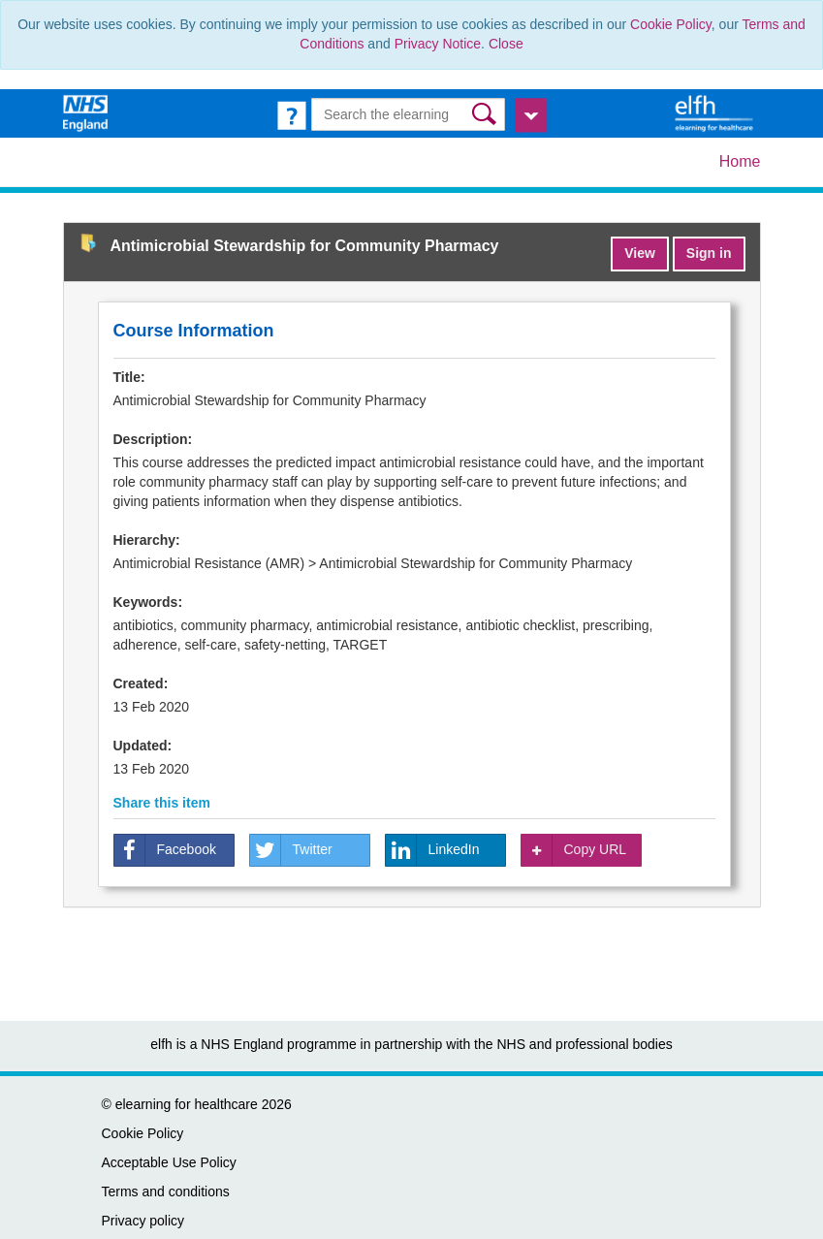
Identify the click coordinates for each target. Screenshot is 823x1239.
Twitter (291, 850)
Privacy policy (143, 1220)
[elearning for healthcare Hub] (716, 112)
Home (740, 161)
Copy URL (574, 850)
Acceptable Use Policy (169, 1162)
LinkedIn (433, 850)
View (639, 253)
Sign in (709, 253)
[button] (486, 114)
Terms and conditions (166, 1191)
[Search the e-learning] (408, 114)
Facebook (165, 850)
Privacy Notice (438, 43)
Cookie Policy (671, 24)
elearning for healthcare (186, 1104)
